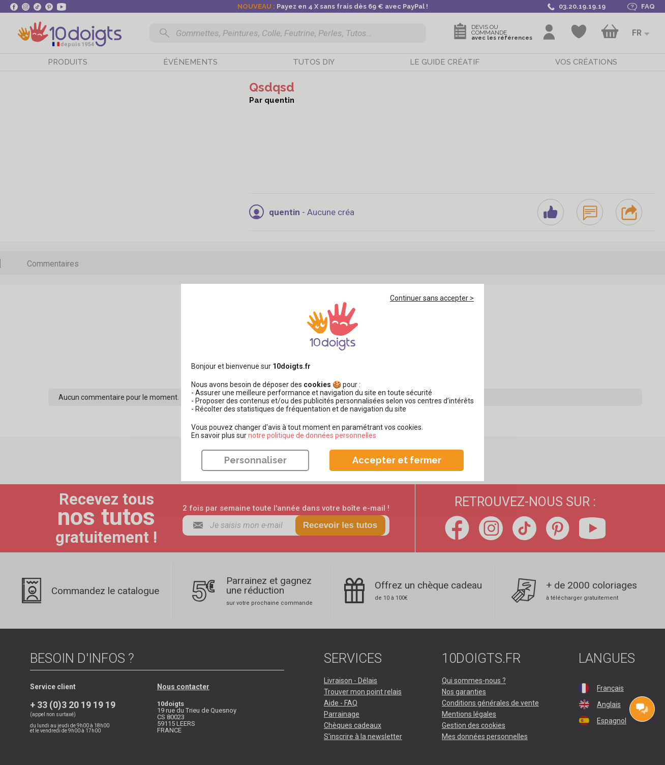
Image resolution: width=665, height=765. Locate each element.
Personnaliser (255, 460)
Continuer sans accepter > (432, 298)
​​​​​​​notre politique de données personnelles (312, 435)
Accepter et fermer (396, 460)
